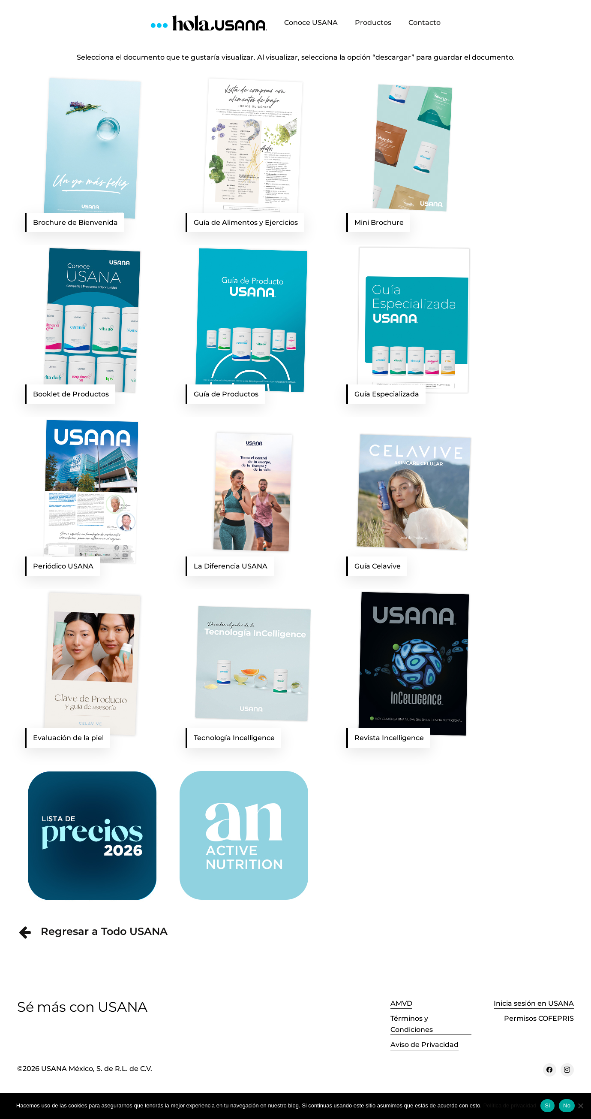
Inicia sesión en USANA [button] (534, 1003)
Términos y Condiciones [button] (411, 1024)
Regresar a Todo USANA (104, 931)
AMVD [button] (401, 1003)
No (566, 1105)
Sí (547, 1105)
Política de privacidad (510, 1105)
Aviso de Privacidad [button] (424, 1044)
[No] (580, 1105)
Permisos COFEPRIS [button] (539, 1018)
